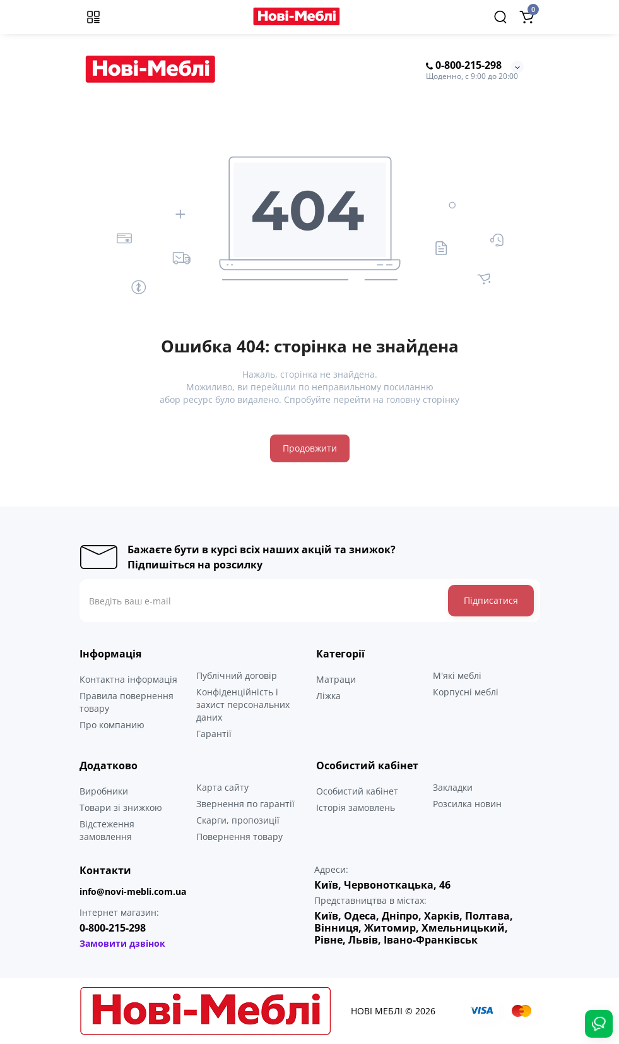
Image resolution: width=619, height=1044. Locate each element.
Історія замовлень (355, 807)
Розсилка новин (467, 804)
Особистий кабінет (357, 791)
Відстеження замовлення (107, 830)
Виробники (104, 791)
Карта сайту (222, 787)
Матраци (336, 679)
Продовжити (310, 448)
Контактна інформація (128, 679)
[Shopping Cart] (527, 17)
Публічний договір (236, 675)
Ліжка (328, 696)
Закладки (453, 787)
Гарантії (214, 734)
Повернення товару (239, 837)
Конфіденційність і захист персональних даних (243, 704)
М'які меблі (457, 675)
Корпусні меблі (465, 692)
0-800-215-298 (464, 66)
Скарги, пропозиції (238, 820)
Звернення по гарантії (245, 804)
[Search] (500, 17)
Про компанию (112, 725)
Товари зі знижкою (121, 807)
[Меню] (93, 17)
